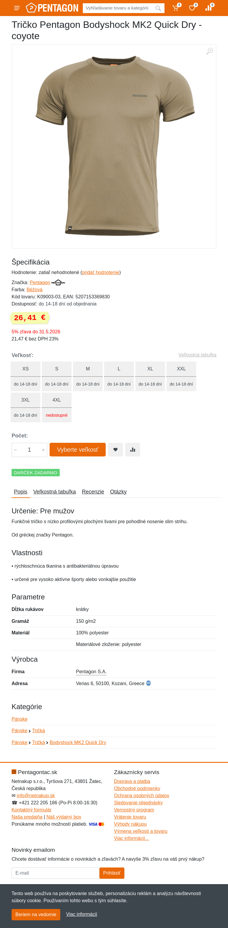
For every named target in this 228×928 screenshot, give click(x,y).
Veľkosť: (23, 355)
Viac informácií (81, 914)
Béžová (34, 289)
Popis (20, 492)
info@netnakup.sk (36, 795)
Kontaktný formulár (31, 809)
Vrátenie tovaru (130, 816)
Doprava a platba (132, 781)
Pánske (19, 719)
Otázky (118, 492)
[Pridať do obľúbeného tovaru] (115, 449)
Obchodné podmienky (137, 788)
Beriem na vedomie (35, 914)
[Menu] (17, 8)
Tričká (38, 730)
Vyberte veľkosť (77, 449)
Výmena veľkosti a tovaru (140, 831)
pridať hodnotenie (100, 272)
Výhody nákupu (130, 824)
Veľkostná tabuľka (197, 354)
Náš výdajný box (63, 816)
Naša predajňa (27, 816)
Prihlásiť (112, 873)
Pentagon (40, 282)
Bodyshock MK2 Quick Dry (78, 742)
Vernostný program (134, 809)
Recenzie (93, 492)
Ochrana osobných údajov (141, 795)
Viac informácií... (131, 838)
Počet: (20, 436)
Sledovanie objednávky (138, 802)
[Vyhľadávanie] (117, 8)
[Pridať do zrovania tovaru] (132, 449)
